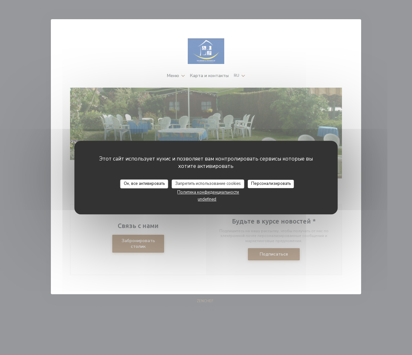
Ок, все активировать (144, 183)
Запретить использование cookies (208, 183)
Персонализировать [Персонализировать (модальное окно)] (271, 183)
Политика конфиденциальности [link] (208, 192)
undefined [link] (207, 199)
